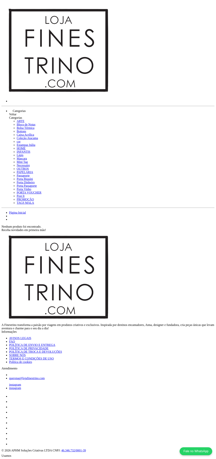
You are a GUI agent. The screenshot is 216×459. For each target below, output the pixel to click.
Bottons (21, 131)
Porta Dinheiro (26, 182)
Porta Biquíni (25, 179)
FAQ (12, 341)
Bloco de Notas (26, 124)
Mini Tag (22, 162)
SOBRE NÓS (17, 355)
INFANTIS (23, 151)
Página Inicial (17, 212)
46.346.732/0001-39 (73, 450)
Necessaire (23, 165)
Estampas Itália (26, 145)
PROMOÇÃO (25, 199)
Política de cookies (20, 362)
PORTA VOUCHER (29, 192)
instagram (15, 384)
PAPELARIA (25, 172)
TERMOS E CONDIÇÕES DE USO (31, 358)
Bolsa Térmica (25, 127)
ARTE (20, 121)
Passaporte (23, 175)
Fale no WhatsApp (195, 451)
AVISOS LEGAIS (20, 338)
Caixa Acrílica (25, 134)
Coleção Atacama (27, 138)
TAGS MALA (25, 202)
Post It (20, 196)
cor (18, 141)
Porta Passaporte (27, 185)
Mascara (22, 158)
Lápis (20, 155)
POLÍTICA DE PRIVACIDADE (29, 348)
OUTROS (23, 168)
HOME (21, 148)
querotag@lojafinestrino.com (27, 378)
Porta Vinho (24, 189)
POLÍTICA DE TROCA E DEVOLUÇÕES (35, 351)
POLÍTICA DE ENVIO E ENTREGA (32, 345)
